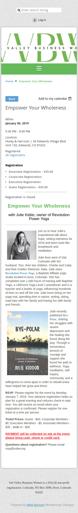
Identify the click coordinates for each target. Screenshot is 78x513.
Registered (12, 151)
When (9, 119)
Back (12, 99)
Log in (42, 20)
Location (11, 137)
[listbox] (55, 98)
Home (9, 81)
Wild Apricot (35, 505)
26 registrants (15, 155)
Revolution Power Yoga (19, 273)
